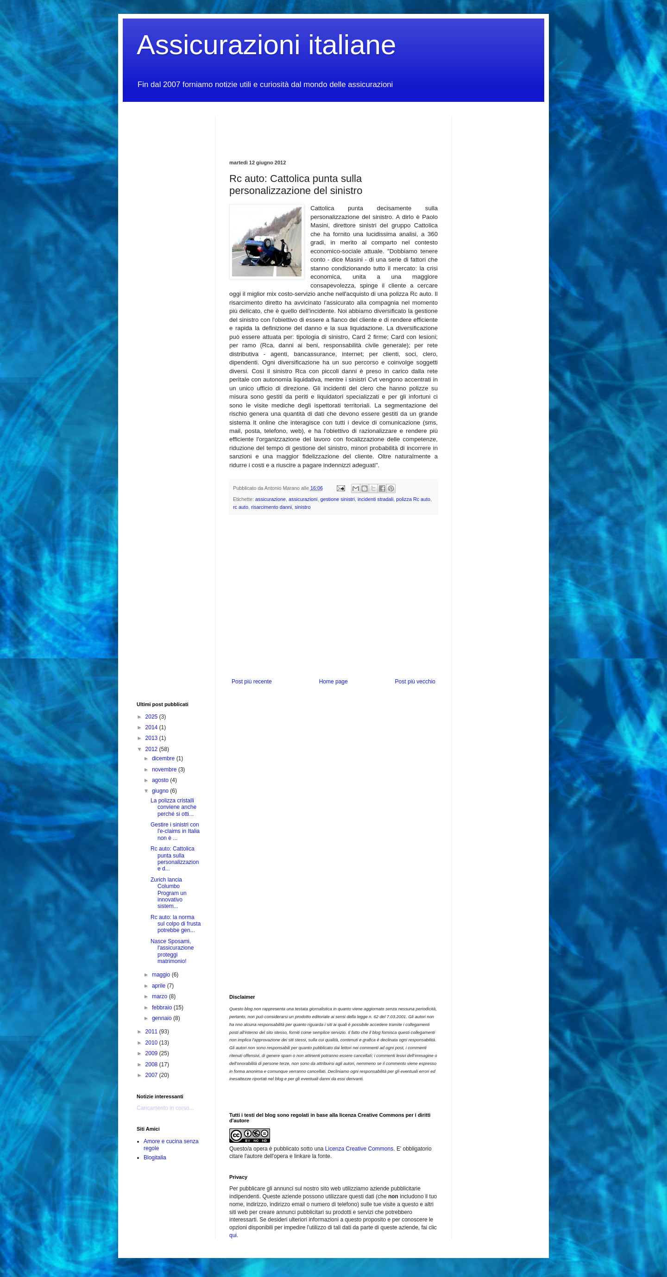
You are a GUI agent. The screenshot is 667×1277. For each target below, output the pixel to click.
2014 (152, 727)
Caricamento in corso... (165, 1108)
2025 (152, 717)
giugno (161, 791)
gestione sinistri (337, 499)
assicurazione (270, 499)
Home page (333, 681)
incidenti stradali (375, 499)
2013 (152, 738)
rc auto (240, 507)
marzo (160, 996)
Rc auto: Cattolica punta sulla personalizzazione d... (175, 858)
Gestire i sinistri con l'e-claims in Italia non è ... (175, 831)
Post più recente (252, 681)
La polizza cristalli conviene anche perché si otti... (173, 807)
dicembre (164, 758)
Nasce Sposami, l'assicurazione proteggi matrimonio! (172, 951)
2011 (152, 1031)
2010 (152, 1042)
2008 (152, 1064)
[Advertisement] (337, 130)
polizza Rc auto (413, 499)
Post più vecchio (415, 681)
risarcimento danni (271, 507)
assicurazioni (303, 499)
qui (233, 1235)
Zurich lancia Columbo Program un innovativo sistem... (169, 893)
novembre (165, 769)
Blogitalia (155, 1157)
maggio (162, 974)
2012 (152, 749)
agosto (161, 780)
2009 (152, 1053)
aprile (159, 986)
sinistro (302, 507)
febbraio (163, 1007)
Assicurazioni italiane (266, 44)
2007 (152, 1075)
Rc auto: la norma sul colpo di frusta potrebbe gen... (176, 924)
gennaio (162, 1018)
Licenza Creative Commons (359, 1149)
